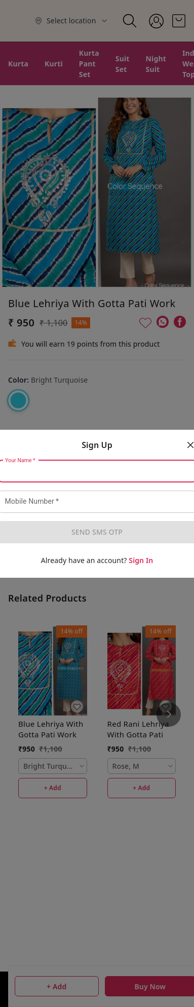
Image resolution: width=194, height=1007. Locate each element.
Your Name (20, 460)
